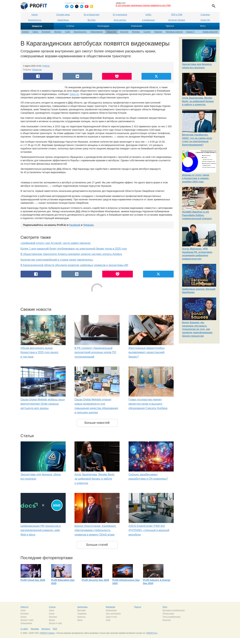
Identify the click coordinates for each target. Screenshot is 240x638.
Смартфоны (63, 20)
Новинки (158, 32)
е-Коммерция (148, 20)
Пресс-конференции (171, 617)
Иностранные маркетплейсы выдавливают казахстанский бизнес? (147, 352)
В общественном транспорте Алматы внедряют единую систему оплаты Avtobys (71, 254)
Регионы (136, 32)
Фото (202, 26)
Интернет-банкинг (176, 20)
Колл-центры (120, 20)
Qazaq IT (190, 32)
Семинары (82, 613)
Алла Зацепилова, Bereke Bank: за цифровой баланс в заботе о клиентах (95, 479)
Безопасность (34, 20)
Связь (35, 32)
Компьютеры (111, 610)
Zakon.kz (74, 94)
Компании (136, 26)
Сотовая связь (63, 14)
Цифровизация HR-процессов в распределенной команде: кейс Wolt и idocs (41, 530)
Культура (124, 32)
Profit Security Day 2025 (95, 580)
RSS (55, 629)
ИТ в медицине (120, 14)
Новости (37, 26)
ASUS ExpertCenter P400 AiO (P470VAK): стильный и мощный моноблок (149, 530)
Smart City (205, 20)
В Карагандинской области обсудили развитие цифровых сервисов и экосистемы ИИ (74, 265)
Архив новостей (210, 32)
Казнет (34, 14)
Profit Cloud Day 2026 (33, 580)
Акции (80, 620)
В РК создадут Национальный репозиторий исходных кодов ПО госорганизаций (95, 352)
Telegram (88, 225)
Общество (111, 32)
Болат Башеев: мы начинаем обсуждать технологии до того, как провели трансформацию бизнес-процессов (197, 329)
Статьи (70, 26)
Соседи (147, 32)
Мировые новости (174, 32)
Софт (67, 32)
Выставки (81, 610)
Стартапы (205, 14)
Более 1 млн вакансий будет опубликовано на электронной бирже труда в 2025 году (74, 248)
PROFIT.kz (151, 633)
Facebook (74, 225)
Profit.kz (46, 66)
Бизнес (25, 32)
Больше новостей (97, 422)
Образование (96, 32)
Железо (57, 32)
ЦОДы (148, 14)
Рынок (51, 613)
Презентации (168, 613)
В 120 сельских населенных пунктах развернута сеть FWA (143, 5)
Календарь (103, 26)
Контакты (45, 629)
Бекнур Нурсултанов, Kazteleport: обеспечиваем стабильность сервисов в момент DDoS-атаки (95, 530)
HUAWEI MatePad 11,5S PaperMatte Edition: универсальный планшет (197, 215)
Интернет (46, 32)
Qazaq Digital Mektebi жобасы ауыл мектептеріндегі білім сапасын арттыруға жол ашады (43, 404)
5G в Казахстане (91, 14)
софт (31, 620)
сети (115, 617)
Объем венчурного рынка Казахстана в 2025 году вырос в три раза (40, 352)
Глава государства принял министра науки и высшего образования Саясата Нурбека (148, 404)
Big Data (91, 20)
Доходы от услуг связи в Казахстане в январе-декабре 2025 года (195, 178)
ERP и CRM (176, 14)
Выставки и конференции (174, 610)
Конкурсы (81, 617)
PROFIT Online (47, 633)
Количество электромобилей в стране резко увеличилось (57, 259)
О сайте (24, 629)
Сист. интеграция (113, 613)
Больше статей (97, 544)
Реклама (35, 629)
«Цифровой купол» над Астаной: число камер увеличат (56, 243)
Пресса (170, 26)
